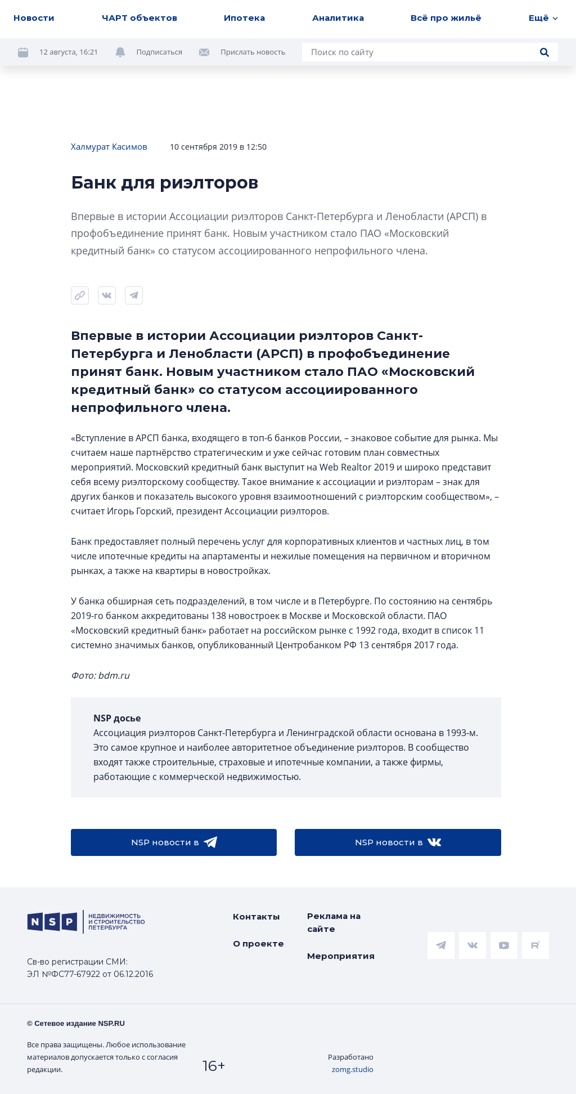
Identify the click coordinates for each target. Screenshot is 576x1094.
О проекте (258, 943)
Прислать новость (252, 52)
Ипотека (244, 17)
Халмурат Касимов (109, 146)
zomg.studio (353, 1069)
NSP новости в (174, 842)
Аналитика (338, 17)
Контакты (256, 916)
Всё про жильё (446, 17)
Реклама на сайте (334, 922)
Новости (34, 17)
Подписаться (160, 52)
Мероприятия (341, 955)
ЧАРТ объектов (139, 17)
